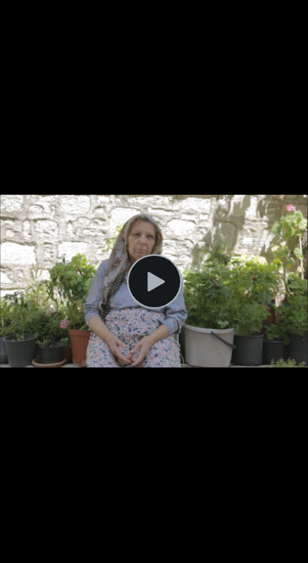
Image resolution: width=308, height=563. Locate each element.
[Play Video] (154, 281)
